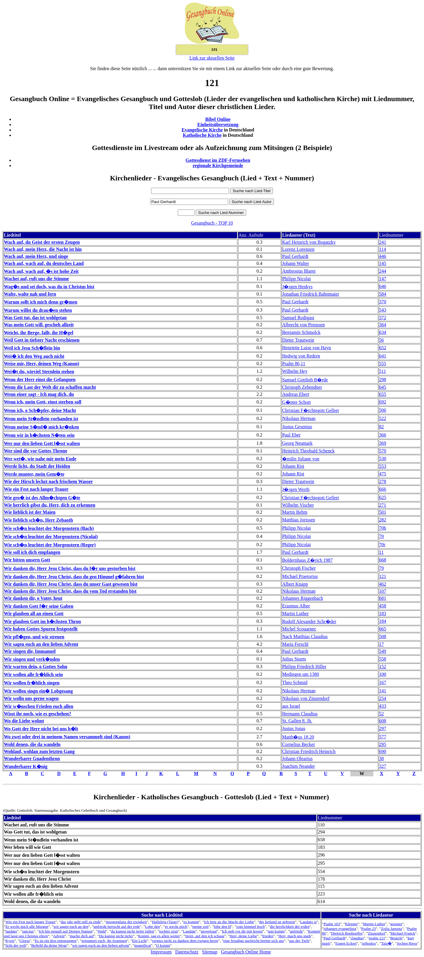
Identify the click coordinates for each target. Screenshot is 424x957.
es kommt (191, 922)
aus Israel (291, 706)
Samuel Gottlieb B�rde (305, 379)
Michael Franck (402, 933)
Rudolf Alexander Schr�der (309, 621)
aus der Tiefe (299, 940)
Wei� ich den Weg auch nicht (34, 356)
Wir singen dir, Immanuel (30, 651)
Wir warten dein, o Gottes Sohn (35, 666)
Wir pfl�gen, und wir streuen (34, 636)
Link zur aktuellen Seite (211, 57)
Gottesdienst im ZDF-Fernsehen (218, 160)
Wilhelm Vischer (298, 505)
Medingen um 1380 (300, 674)
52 (381, 713)
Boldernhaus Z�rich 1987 (307, 560)
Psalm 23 (368, 928)
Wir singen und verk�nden (32, 659)
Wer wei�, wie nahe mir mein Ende (40, 458)
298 (382, 379)
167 (382, 682)
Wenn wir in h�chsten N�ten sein (39, 435)
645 (382, 387)
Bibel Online (218, 119)
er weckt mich (176, 926)
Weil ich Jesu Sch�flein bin (32, 347)
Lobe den (152, 926)
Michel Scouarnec (299, 628)
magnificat (142, 945)
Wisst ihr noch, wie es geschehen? (37, 713)
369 (382, 443)
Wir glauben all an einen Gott (34, 613)
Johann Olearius (297, 758)
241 (382, 242)
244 (382, 271)
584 (382, 294)
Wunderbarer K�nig (25, 766)
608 (382, 720)
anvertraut (209, 931)
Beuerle (396, 938)
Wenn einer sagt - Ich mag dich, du (39, 394)
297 (382, 728)
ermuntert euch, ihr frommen (104, 940)
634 (382, 332)
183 (382, 613)
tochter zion (168, 931)
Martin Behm (294, 512)
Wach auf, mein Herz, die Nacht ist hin (43, 249)
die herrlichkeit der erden (289, 926)
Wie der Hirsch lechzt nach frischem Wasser (48, 481)
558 (382, 658)
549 (382, 651)
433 (382, 706)
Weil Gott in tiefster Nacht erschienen (42, 339)
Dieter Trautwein (298, 339)
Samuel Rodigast (298, 317)
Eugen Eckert (346, 943)
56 (381, 339)
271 (382, 505)
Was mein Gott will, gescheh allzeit (39, 324)
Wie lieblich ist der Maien (29, 512)
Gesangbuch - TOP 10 (212, 222)
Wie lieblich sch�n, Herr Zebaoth (38, 520)
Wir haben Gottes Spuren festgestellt (41, 628)
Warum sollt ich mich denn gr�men (40, 301)
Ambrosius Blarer (299, 271)
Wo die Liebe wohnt (24, 720)
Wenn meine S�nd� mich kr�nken (41, 426)
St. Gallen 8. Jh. (297, 720)
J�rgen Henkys (297, 286)
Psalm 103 (332, 924)
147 (382, 278)
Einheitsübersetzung (217, 124)
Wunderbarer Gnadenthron (32, 758)
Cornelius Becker (298, 744)
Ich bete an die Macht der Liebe (229, 922)
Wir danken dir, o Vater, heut (33, 598)
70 (381, 536)
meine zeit (200, 926)
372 (382, 317)
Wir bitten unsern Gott (27, 559)
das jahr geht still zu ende (81, 922)
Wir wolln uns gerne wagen (31, 698)
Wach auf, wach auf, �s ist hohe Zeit (41, 271)
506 (382, 410)
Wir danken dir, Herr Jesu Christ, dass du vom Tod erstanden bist (70, 591)
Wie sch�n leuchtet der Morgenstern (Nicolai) (51, 536)
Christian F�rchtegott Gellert (310, 410)
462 (382, 584)
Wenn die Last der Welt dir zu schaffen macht (50, 387)
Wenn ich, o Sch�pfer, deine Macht (40, 410)
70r (382, 544)
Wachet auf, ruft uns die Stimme (36, 278)
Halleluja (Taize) (165, 922)
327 (382, 766)
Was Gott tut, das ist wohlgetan (35, 317)
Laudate (189, 931)
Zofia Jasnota (391, 928)
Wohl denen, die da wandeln (32, 744)
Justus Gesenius (297, 426)
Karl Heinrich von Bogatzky (309, 242)
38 (381, 758)
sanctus (28, 931)
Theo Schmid (294, 682)
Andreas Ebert (295, 394)
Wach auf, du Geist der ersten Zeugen (42, 242)
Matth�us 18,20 (298, 736)
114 (382, 249)
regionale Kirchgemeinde (218, 165)
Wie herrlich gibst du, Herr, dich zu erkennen (49, 505)
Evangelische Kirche (202, 129)
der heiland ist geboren (277, 922)
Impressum (161, 951)
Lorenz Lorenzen (298, 249)
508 (382, 636)
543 (382, 309)
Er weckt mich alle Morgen (26, 926)
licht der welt (15, 945)
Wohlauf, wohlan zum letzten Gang (39, 751)
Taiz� (386, 943)
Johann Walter (295, 263)
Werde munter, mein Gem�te (34, 474)
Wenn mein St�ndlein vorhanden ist (41, 418)
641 (382, 355)
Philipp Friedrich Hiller (304, 666)
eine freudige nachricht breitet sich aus (253, 940)
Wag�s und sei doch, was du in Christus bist (49, 286)
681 (382, 598)
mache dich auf (82, 936)
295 (382, 744)
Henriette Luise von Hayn (306, 347)
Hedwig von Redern (301, 355)
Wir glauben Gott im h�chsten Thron (42, 621)
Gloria (24, 940)
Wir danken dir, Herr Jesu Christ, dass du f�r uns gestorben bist (69, 568)
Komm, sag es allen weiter (159, 936)
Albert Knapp (295, 584)
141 (382, 690)
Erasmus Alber (296, 605)
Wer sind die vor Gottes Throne (35, 450)
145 (382, 263)
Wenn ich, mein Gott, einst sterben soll (42, 401)
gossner (396, 924)
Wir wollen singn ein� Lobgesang (38, 691)
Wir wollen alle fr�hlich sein (33, 674)
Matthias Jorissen (298, 519)
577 (382, 736)
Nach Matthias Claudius (305, 636)
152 (382, 666)
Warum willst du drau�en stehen (38, 310)
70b (382, 528)
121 (382, 576)
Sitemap (209, 951)
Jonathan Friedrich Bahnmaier (310, 294)
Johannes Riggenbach (302, 598)
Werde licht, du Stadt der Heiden (37, 466)
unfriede (296, 931)
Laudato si (308, 922)
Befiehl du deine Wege (49, 945)
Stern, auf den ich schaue (205, 936)
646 (382, 286)
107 (382, 591)
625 (382, 497)
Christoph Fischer (299, 568)
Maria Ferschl (295, 644)
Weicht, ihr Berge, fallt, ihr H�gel (38, 332)
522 (382, 418)
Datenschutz (186, 951)
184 (382, 621)
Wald (101, 931)
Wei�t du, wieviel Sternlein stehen (39, 371)
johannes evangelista (340, 928)
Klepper (351, 924)
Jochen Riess (407, 943)
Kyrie (9, 940)
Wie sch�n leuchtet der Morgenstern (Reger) (50, 544)
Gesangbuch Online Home (246, 951)
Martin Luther (295, 613)
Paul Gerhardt (295, 256)
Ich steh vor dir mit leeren (242, 931)
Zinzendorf (376, 933)
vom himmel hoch (250, 926)
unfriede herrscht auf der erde (117, 926)
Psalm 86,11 (293, 363)
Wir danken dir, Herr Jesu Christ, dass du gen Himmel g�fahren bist (74, 576)
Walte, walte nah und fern (30, 294)
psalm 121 (377, 938)
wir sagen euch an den (71, 926)
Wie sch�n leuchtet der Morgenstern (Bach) (49, 528)
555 (382, 363)
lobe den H (222, 926)
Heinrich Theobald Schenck (308, 450)
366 (382, 434)
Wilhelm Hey (294, 371)
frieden (267, 936)
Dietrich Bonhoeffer (346, 933)
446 (382, 256)
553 (382, 466)
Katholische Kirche (202, 135)
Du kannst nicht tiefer (116, 936)
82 (381, 426)
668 (382, 559)
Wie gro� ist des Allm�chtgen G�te (42, 497)
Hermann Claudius (299, 713)
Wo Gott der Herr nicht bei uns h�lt (41, 728)
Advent (58, 936)
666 (382, 489)
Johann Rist (293, 466)
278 (382, 481)
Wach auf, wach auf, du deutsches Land (44, 263)
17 (381, 644)
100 (382, 674)
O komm (163, 945)
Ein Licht (139, 940)
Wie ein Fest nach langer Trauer (36, 489)
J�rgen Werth (295, 489)
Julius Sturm (294, 658)
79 (381, 568)
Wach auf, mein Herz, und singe (36, 256)
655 (382, 394)
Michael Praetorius (300, 576)
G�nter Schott (296, 402)
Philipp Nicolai (296, 278)
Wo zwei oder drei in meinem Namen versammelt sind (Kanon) (67, 736)
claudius (357, 938)
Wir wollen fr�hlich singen (31, 682)
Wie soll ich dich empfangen (32, 552)
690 (382, 751)
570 (382, 450)
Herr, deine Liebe (243, 936)
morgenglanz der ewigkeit (126, 922)
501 (382, 512)
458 (382, 605)
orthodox (369, 943)
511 (382, 371)
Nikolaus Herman (298, 418)
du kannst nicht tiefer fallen (132, 931)
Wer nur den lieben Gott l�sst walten (42, 443)
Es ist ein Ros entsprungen (55, 940)
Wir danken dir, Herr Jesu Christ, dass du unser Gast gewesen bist (71, 584)
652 (382, 347)
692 (382, 401)
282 (382, 519)
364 (382, 324)
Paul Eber (291, 434)
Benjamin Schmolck (301, 332)
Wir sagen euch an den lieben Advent (41, 644)
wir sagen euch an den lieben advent (100, 945)
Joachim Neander (298, 766)
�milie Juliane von (300, 458)
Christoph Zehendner (302, 387)
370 (382, 301)
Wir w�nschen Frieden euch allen (38, 706)
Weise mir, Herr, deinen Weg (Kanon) (41, 363)
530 (382, 458)
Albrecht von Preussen (303, 324)
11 (381, 552)
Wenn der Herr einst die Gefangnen (39, 379)
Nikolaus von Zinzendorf (305, 698)
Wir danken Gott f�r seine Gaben (38, 606)
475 (382, 473)
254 (382, 698)
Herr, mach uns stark (295, 936)
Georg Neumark (297, 443)
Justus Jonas (293, 728)
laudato (11, 931)
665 (382, 628)
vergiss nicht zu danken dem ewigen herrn (185, 940)
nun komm (276, 931)
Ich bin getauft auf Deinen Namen (65, 931)
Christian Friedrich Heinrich (308, 751)
